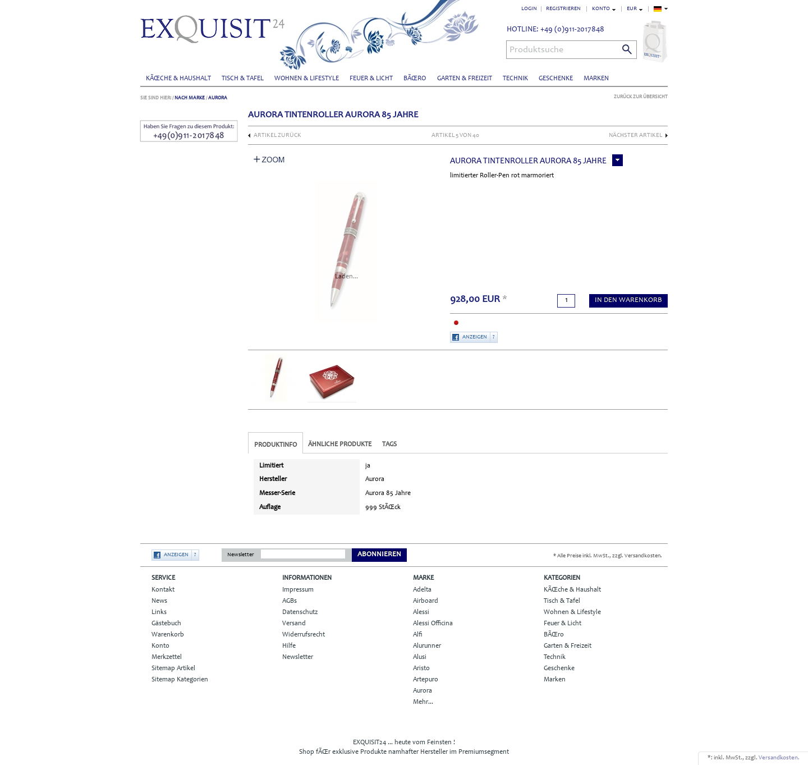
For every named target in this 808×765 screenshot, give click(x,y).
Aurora (217, 97)
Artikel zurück (277, 135)
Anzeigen (474, 337)
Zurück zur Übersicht (641, 96)
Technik (515, 78)
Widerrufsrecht (303, 634)
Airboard (425, 601)
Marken (596, 78)
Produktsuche (536, 49)
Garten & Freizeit (464, 78)
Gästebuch (166, 623)
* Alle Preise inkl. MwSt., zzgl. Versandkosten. (607, 556)
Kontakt (163, 590)
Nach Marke (190, 97)
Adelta (422, 590)
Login (529, 9)
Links (159, 612)
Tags (389, 444)
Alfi (418, 634)
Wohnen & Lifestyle (306, 78)
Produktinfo (275, 445)
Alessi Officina (433, 623)
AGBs (289, 601)
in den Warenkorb (628, 300)
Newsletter (240, 555)
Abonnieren (379, 554)
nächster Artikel (635, 135)
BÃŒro (414, 78)
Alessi (421, 612)
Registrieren (563, 9)
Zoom (269, 159)
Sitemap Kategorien (180, 679)
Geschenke (556, 78)
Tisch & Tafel (243, 78)
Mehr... (423, 702)
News (159, 601)
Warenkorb (168, 634)
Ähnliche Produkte (339, 444)
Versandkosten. (779, 758)
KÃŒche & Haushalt (178, 78)
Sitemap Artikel (173, 668)
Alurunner (427, 646)
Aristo (421, 668)
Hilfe (289, 646)
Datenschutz (300, 612)
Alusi (419, 657)
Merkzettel (167, 657)
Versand (294, 623)
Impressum (298, 590)
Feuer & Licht (371, 78)
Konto (160, 646)
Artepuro (425, 679)
